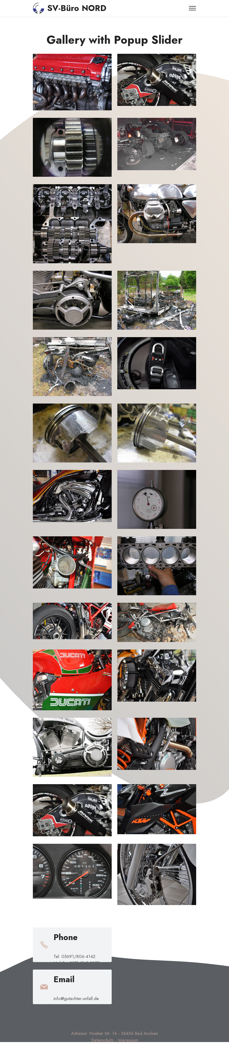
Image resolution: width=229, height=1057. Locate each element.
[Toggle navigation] (192, 8)
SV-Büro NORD (76, 8)
